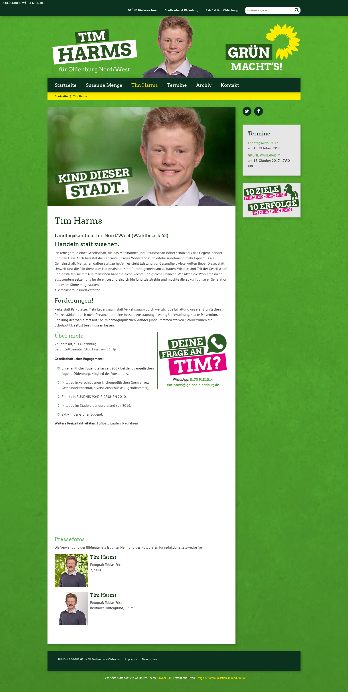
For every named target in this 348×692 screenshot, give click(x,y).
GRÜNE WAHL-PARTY (264, 155)
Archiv (204, 85)
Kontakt (230, 85)
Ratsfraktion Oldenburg (222, 10)
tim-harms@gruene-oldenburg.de (193, 385)
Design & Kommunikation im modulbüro (220, 678)
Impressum (131, 659)
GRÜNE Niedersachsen (143, 10)
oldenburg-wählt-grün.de (24, 3)
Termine (177, 85)
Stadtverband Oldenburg (181, 10)
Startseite (66, 85)
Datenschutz (149, 659)
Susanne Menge (104, 85)
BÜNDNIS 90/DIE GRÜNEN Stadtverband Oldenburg (89, 659)
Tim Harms (144, 85)
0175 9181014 (201, 379)
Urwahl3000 (164, 678)
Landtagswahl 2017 (263, 143)
